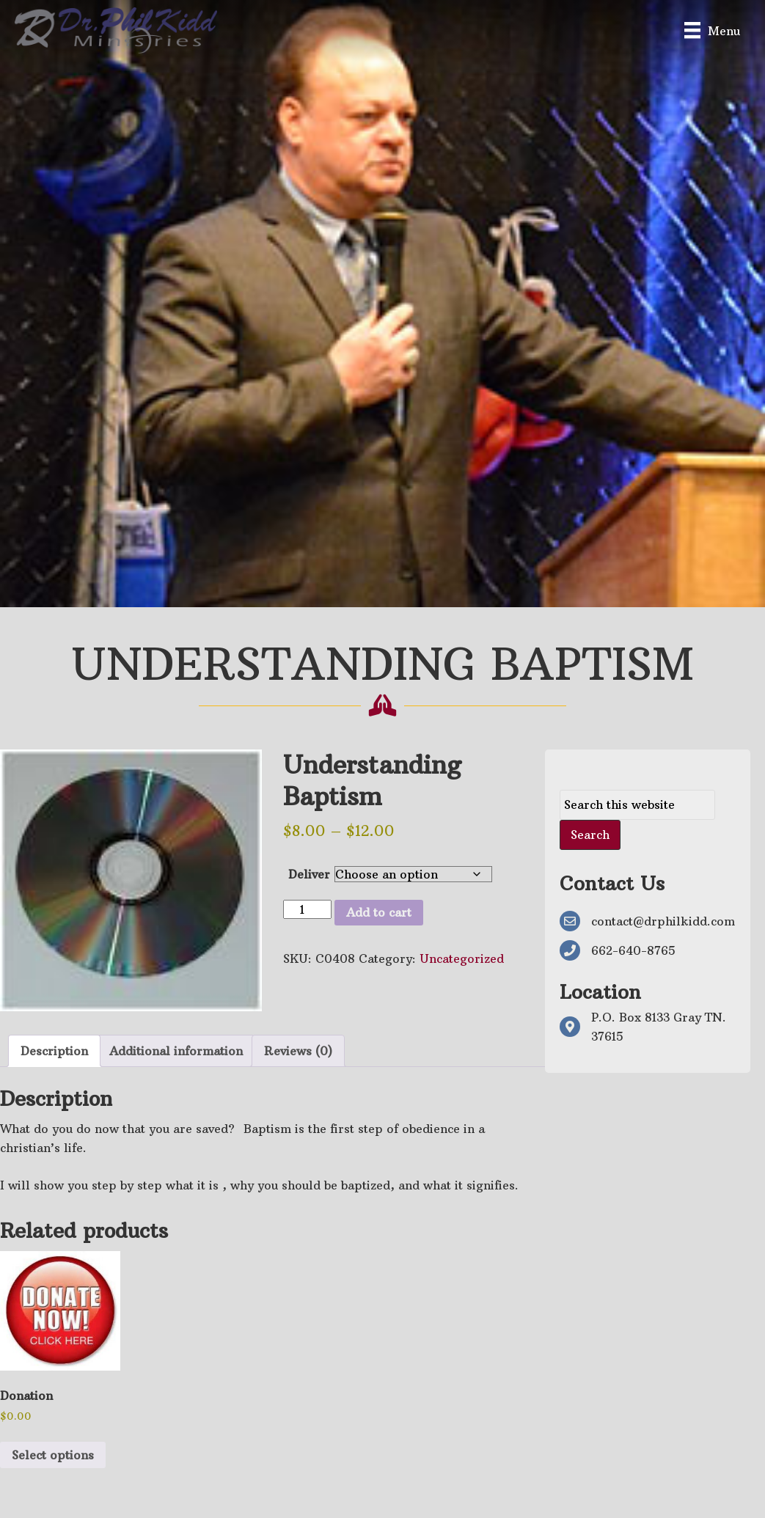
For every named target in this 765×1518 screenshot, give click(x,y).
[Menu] (712, 30)
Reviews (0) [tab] (298, 1051)
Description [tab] (54, 1051)
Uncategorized (462, 958)
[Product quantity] (307, 909)
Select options (53, 1455)
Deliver (309, 874)
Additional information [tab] (176, 1051)
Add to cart (378, 912)
